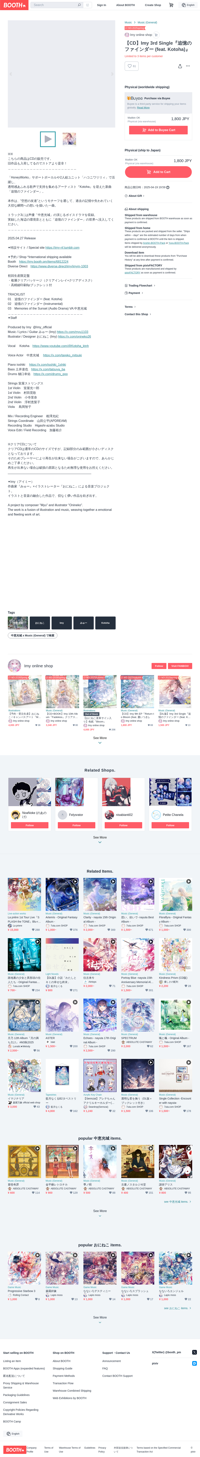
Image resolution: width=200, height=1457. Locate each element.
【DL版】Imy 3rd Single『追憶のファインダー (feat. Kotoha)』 (174, 715)
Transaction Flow (63, 1383)
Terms (129, 306)
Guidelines (89, 1448)
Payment (134, 293)
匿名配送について (14, 1375)
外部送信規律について (123, 1450)
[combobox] (56, 5)
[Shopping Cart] (171, 5)
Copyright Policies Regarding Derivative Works (20, 1412)
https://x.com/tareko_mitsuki (62, 355)
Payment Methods (64, 1375)
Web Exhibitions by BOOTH (69, 1398)
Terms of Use (48, 1450)
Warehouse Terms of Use (69, 1450)
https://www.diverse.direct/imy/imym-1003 (59, 266)
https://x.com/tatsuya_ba (48, 369)
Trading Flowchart (140, 285)
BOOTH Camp (12, 1421)
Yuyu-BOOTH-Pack (179, 243)
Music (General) (147, 22)
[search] (79, 5)
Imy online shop (38, 666)
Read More (143, 107)
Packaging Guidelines (16, 1395)
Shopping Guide (62, 1368)
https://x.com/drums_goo (51, 374)
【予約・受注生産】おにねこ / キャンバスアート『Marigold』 (24, 715)
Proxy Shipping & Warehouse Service (21, 1385)
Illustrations (14, 710)
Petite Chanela (173, 814)
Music (128, 22)
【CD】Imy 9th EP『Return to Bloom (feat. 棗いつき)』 (137, 715)
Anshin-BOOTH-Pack (154, 243)
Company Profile (32, 1450)
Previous (11, 74)
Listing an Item (12, 1361)
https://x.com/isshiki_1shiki (47, 364)
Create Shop (153, 5)
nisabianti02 (124, 814)
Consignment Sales (15, 1402)
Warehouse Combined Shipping (72, 1390)
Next (112, 74)
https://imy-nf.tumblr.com (62, 247)
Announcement (111, 1361)
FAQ (105, 1368)
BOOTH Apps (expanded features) (24, 1368)
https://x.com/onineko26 (74, 336)
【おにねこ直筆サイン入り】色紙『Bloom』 (97, 720)
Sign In (101, 5)
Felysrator (76, 814)
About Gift (135, 195)
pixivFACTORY (132, 272)
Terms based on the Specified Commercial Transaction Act (158, 1450)
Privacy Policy (102, 1450)
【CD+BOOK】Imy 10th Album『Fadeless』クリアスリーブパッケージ (62, 715)
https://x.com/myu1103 (72, 332)
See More (100, 841)
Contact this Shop (136, 314)
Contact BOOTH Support (117, 1375)
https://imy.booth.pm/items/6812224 (43, 261)
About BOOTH (125, 5)
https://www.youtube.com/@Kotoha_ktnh (60, 346)
